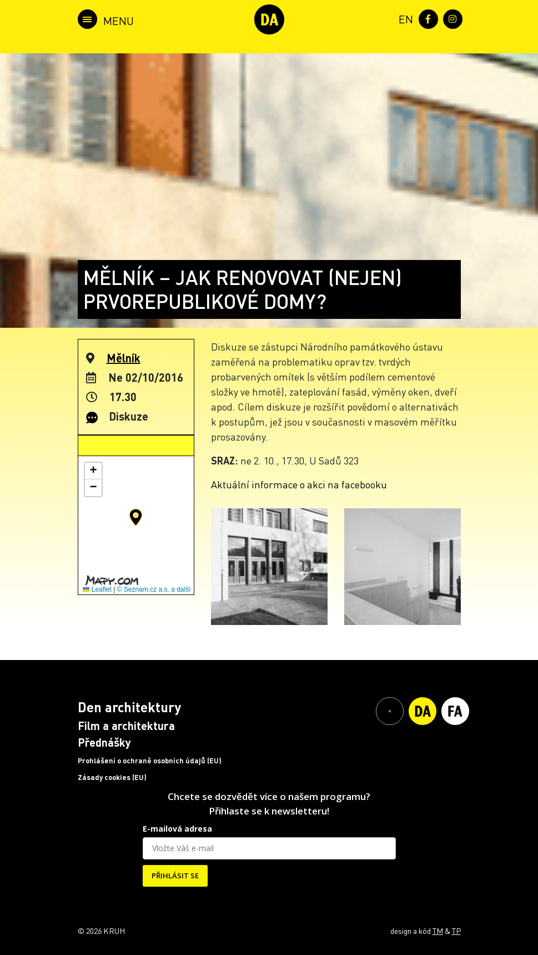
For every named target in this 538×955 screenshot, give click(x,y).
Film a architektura (126, 725)
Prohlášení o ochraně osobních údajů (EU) (150, 760)
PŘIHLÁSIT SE (175, 876)
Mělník (123, 358)
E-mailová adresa (177, 828)
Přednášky (104, 742)
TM (438, 931)
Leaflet (97, 589)
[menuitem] (403, 18)
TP (456, 931)
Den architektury (129, 707)
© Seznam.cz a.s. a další (154, 589)
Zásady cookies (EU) (112, 777)
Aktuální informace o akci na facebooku (299, 484)
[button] (135, 517)
